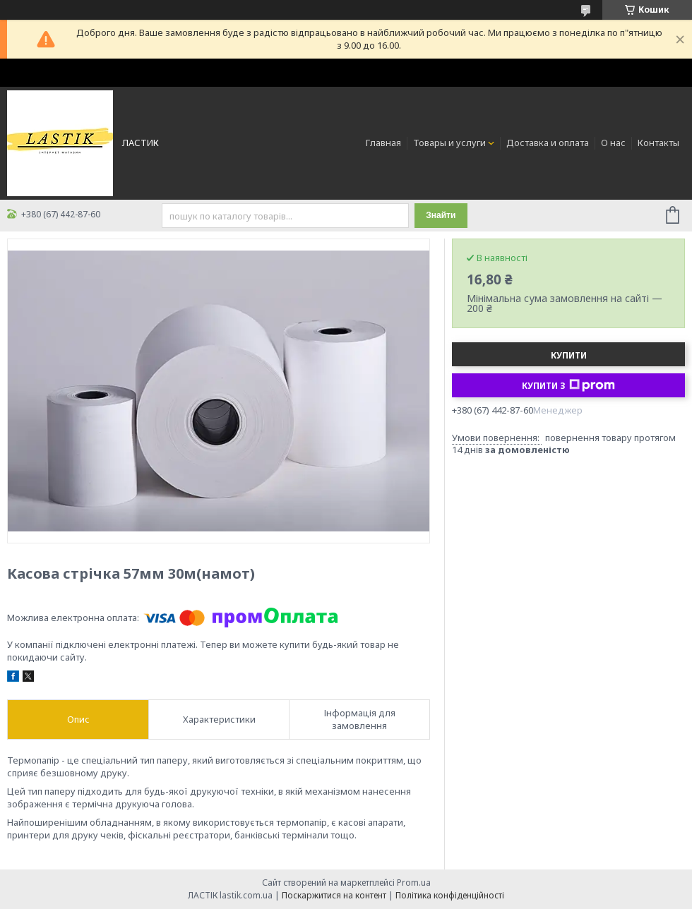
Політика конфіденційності (449, 895)
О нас (613, 142)
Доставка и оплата (547, 142)
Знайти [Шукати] (440, 215)
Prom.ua (414, 883)
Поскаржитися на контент (334, 895)
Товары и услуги (449, 142)
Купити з (568, 385)
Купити (569, 355)
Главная (383, 142)
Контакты (658, 142)
